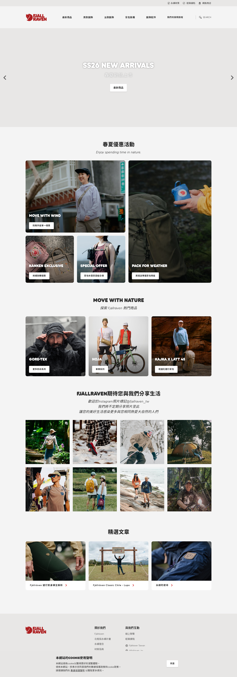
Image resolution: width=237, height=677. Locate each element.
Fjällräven (99, 633)
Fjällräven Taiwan (137, 645)
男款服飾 (88, 17)
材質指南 (99, 649)
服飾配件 (151, 17)
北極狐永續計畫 (102, 639)
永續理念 (99, 644)
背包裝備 (130, 17)
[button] (5, 77)
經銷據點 (130, 639)
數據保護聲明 (78, 670)
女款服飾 (109, 17)
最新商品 (67, 17)
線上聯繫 (130, 633)
